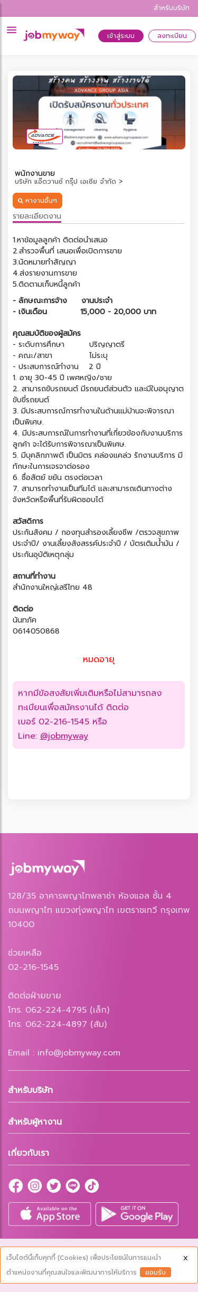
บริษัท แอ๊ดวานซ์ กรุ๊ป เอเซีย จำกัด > (69, 181)
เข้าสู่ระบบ (121, 36)
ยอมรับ (155, 1272)
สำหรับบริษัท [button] (30, 1090)
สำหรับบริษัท (172, 8)
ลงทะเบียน (172, 36)
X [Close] (185, 1258)
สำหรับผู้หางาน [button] (35, 1122)
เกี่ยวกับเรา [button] (28, 1153)
